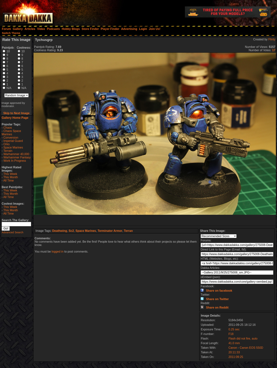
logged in (58, 251)
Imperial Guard (13, 140)
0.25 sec (233, 329)
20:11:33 (234, 352)
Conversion (10, 137)
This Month (10, 177)
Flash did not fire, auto (242, 338)
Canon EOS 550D (251, 347)
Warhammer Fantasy (17, 157)
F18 (231, 334)
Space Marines (13, 147)
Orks (6, 144)
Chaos (7, 127)
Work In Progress (14, 160)
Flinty (271, 39)
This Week (10, 173)
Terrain (7, 150)
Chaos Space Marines (11, 132)
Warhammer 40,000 (16, 154)
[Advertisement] (155, 220)
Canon (232, 347)
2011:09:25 (235, 356)
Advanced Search (12, 232)
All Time (8, 180)
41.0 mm (234, 343)
